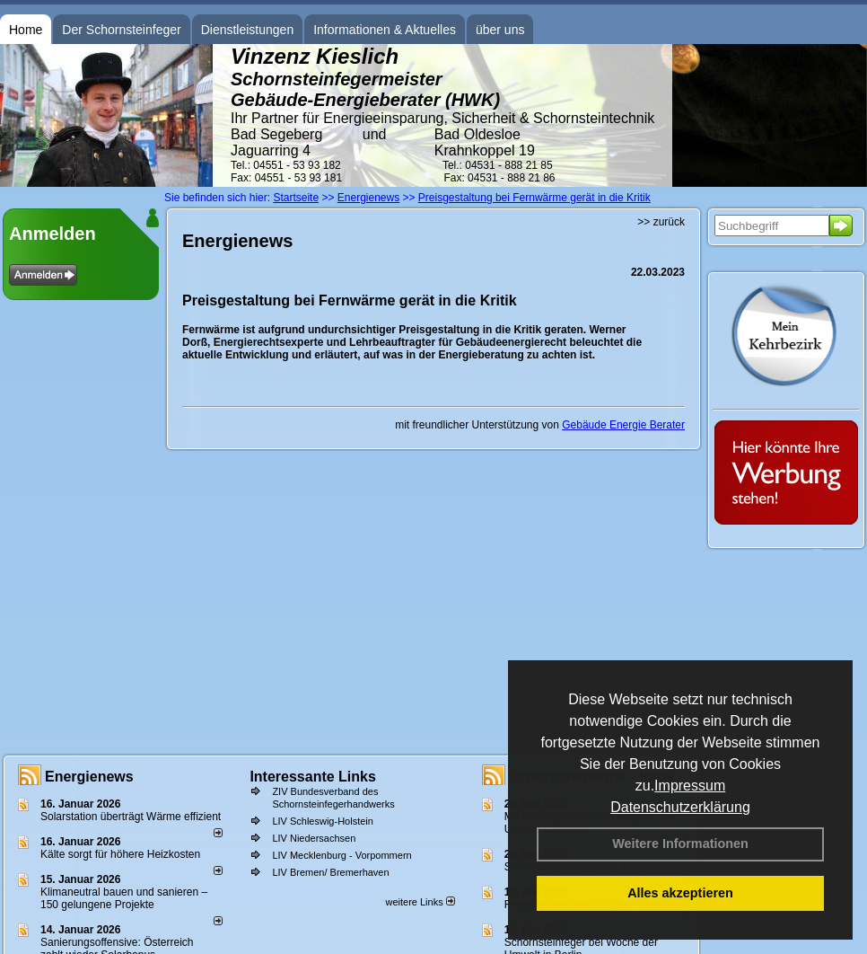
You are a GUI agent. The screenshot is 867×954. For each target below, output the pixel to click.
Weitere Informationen (680, 843)
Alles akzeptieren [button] (680, 893)
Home (25, 29)
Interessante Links (313, 776)
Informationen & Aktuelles (384, 29)
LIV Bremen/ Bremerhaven (330, 872)
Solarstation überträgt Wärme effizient (130, 816)
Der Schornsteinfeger (121, 29)
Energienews (89, 776)
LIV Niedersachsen (313, 838)
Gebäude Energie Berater (623, 425)
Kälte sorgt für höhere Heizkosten (121, 854)
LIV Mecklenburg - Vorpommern (341, 855)
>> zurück (661, 222)
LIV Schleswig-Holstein (322, 821)
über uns (500, 29)
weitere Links (419, 902)
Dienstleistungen (247, 29)
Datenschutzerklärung (680, 807)
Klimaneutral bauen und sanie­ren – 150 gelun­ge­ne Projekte (123, 898)
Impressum (689, 785)
